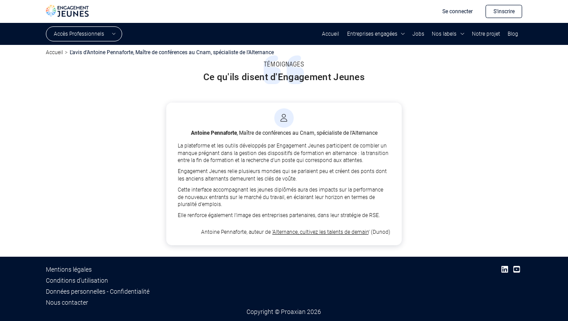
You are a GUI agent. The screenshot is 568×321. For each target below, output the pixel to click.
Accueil (330, 34)
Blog (513, 34)
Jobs (418, 34)
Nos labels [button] (444, 34)
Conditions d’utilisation (77, 280)
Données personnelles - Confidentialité (97, 291)
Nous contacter (67, 302)
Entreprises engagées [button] (372, 34)
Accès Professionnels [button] (79, 34)
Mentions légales (69, 269)
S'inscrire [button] (504, 11)
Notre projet (486, 34)
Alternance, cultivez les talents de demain (321, 232)
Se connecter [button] (457, 11)
